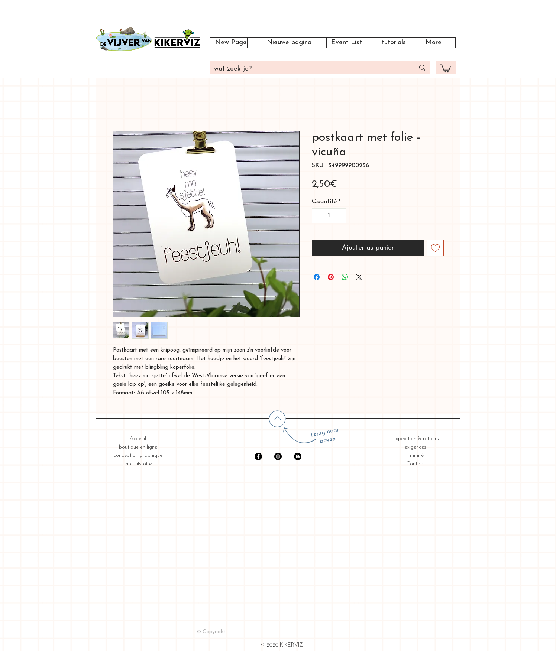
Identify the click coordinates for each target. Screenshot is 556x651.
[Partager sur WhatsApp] (344, 277)
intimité (415, 455)
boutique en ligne (138, 447)
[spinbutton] (328, 216)
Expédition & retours (415, 439)
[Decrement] (318, 216)
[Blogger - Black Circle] (297, 456)
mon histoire (138, 464)
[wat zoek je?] (309, 69)
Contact (415, 464)
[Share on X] (359, 277)
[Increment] (339, 216)
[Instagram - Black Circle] (278, 456)
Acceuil (138, 439)
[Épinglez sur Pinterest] (330, 277)
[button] (445, 68)
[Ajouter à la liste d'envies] (435, 248)
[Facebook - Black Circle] (258, 456)
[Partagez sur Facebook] (316, 277)
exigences (415, 447)
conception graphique (137, 455)
